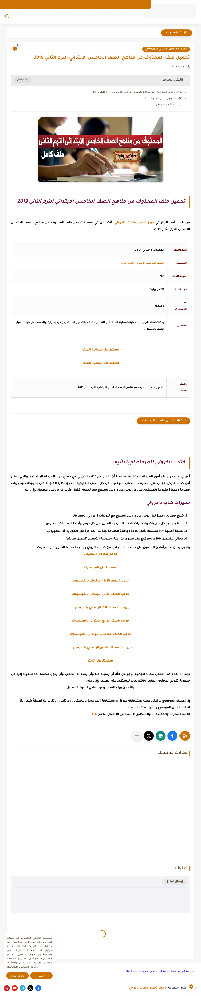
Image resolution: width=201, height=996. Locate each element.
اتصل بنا (112, 4)
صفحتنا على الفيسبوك (100, 567)
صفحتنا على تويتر (100, 661)
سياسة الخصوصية (183, 971)
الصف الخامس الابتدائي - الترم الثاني (142, 263)
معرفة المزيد (18, 975)
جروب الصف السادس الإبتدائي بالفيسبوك (100, 647)
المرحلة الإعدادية (67, 15)
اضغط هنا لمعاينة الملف (100, 350)
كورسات (12, 15)
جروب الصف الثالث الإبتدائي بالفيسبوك (100, 607)
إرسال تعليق (174, 881)
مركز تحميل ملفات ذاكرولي (146, 988)
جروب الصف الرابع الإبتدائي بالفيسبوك (100, 621)
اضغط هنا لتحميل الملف (100, 363)
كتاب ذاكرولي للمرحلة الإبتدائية (163, 98)
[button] (172, 736)
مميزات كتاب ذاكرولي (169, 104)
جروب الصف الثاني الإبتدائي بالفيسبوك (100, 594)
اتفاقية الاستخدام (160, 971)
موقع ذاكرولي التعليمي (100, 554)
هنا (94, 714)
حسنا (41, 975)
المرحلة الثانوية (37, 15)
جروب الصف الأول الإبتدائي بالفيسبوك (100, 581)
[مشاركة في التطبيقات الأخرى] (137, 736)
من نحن (126, 4)
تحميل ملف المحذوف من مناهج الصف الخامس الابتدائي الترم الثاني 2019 (137, 92)
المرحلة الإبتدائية (98, 15)
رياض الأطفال (128, 15)
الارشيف (141, 4)
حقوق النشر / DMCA (136, 971)
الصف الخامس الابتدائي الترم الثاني (166, 49)
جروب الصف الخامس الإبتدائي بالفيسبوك (100, 634)
